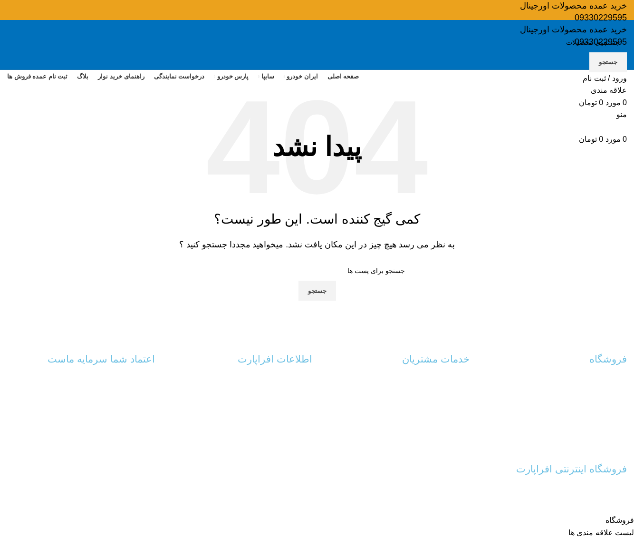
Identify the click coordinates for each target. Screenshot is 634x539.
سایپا (620, 398)
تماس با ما (297, 381)
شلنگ (619, 430)
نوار (621, 446)
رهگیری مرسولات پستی (436, 398)
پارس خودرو (610, 414)
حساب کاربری (450, 381)
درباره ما (300, 398)
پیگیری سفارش (448, 414)
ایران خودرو (610, 381)
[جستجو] (317, 42)
